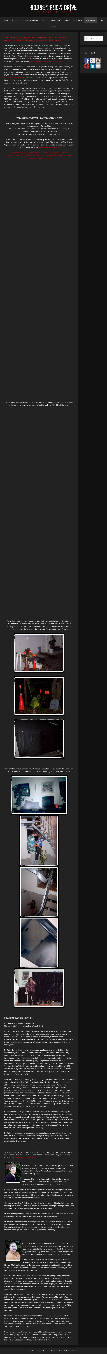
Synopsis (15, 20)
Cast (44, 20)
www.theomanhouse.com (49, 147)
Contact (53, 26)
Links (101, 20)
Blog (6, 20)
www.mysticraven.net (25, 1157)
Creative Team (55, 20)
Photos (67, 20)
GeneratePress (71, 1351)
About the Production (30, 20)
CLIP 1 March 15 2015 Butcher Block (25, 153)
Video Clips (78, 20)
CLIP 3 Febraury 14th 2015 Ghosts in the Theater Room (40, 155)
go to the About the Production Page (45, 61)
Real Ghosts (90, 20)
